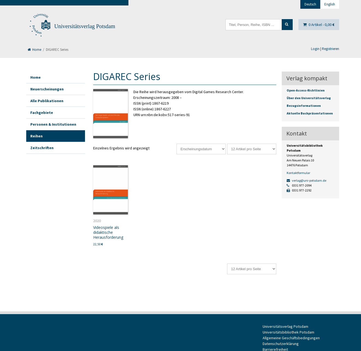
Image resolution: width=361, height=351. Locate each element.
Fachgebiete (41, 112)
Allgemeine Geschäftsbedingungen (291, 337)
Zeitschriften (42, 147)
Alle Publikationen (46, 100)
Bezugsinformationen (304, 106)
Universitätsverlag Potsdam (84, 26)
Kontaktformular (298, 173)
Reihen (36, 136)
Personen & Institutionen (53, 124)
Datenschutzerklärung (281, 343)
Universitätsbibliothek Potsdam (288, 332)
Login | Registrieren (325, 48)
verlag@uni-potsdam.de (306, 180)
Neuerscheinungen (47, 89)
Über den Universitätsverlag (309, 98)
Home (34, 49)
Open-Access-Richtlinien (306, 90)
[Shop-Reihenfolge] (201, 149)
